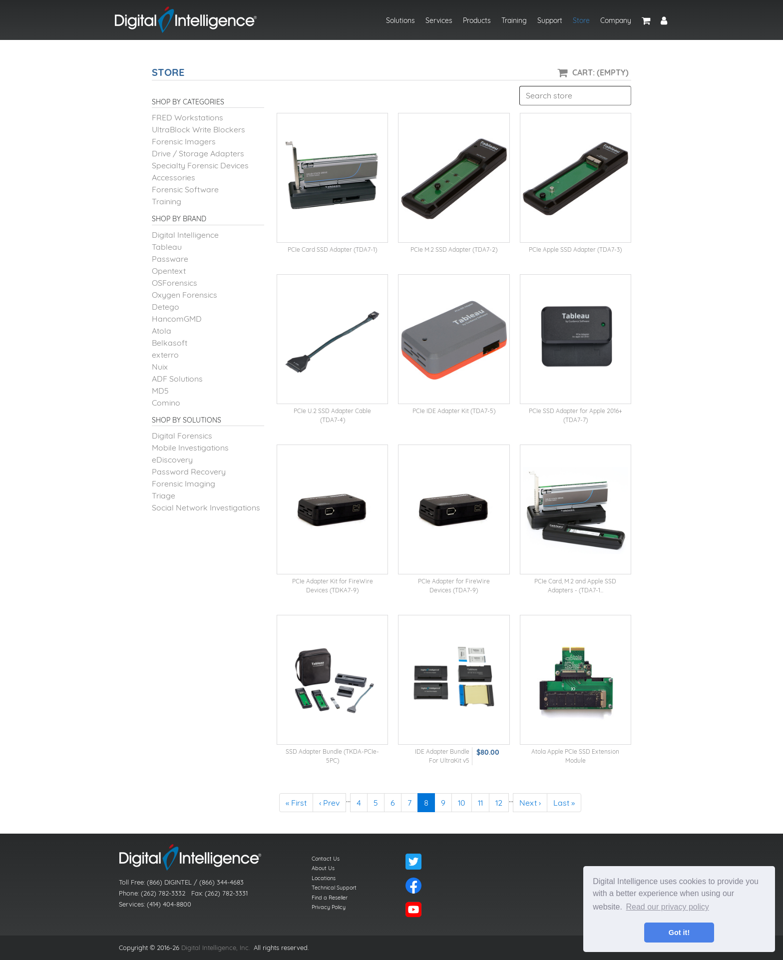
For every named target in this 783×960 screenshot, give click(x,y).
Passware (170, 259)
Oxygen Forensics (184, 295)
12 (498, 803)
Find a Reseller (330, 897)
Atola (161, 331)
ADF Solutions (177, 379)
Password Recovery (189, 472)
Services (438, 20)
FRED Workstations (187, 117)
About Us (323, 868)
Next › (530, 803)
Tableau (167, 247)
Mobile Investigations (190, 448)
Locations (324, 878)
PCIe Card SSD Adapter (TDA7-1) (332, 249)
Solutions (400, 20)
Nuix (160, 367)
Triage (163, 495)
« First (296, 803)
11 (480, 803)
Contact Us (326, 858)
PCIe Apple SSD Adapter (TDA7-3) (575, 249)
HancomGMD (177, 319)
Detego (165, 307)
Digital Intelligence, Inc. (215, 948)
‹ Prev (329, 803)
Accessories (173, 177)
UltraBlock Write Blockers (198, 129)
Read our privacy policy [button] (667, 907)
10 (461, 803)
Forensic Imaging (183, 483)
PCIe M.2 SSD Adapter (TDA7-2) (453, 249)
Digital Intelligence (185, 235)
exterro (165, 355)
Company (615, 20)
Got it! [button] (679, 933)
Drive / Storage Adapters (198, 153)
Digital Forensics (182, 436)
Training (514, 20)
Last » (564, 803)
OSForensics (174, 283)
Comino (166, 403)
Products (477, 20)
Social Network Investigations (206, 507)
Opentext (169, 271)
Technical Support (334, 887)
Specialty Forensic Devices (200, 165)
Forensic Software (185, 189)
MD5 (160, 391)
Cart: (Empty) (600, 72)
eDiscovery (172, 460)
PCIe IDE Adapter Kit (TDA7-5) (453, 411)
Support (549, 20)
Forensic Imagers (184, 141)
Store (581, 20)
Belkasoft (169, 343)
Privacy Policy (329, 907)
